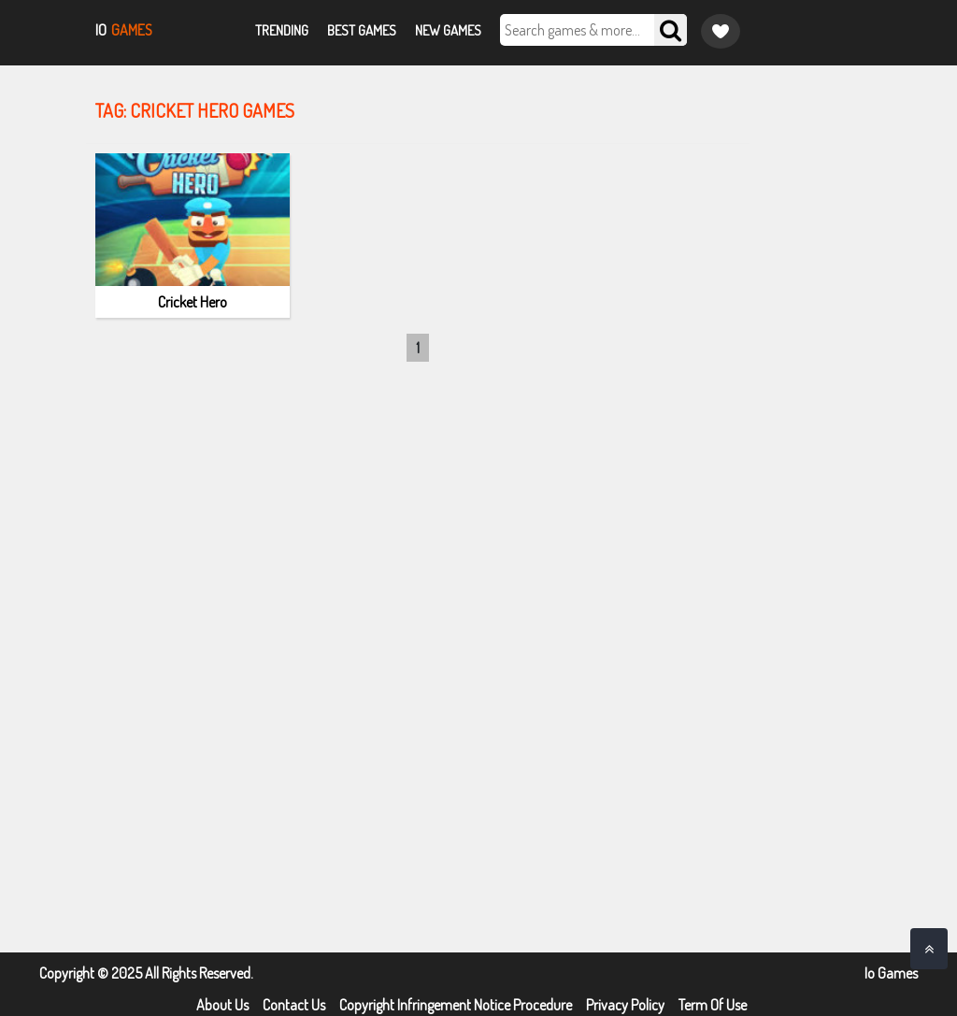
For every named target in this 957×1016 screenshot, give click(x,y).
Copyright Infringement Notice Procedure (455, 1004)
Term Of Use (712, 1004)
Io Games (891, 973)
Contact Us (294, 1004)
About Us (222, 1004)
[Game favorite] (720, 31)
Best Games (361, 30)
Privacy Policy (625, 1004)
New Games (448, 30)
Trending (281, 30)
